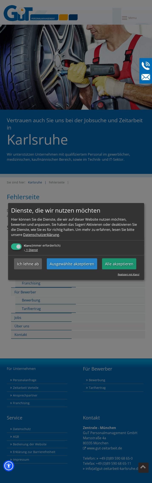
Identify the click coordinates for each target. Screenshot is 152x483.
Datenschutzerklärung (41, 234)
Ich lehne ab (28, 263)
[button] (8, 465)
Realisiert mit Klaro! (128, 274)
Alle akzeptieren (119, 263)
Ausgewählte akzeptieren (72, 263)
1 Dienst (31, 250)
